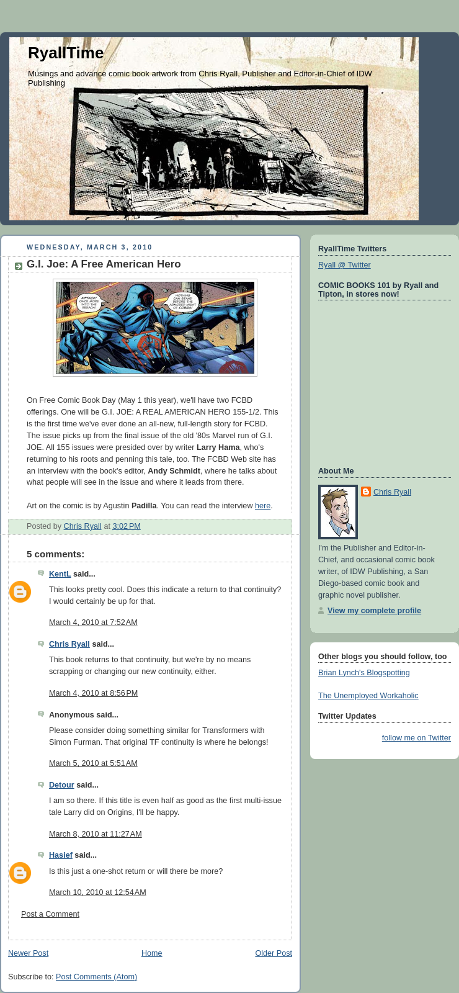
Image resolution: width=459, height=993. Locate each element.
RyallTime (66, 52)
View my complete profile (374, 610)
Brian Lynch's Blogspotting (364, 672)
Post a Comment (50, 914)
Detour (61, 785)
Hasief (61, 855)
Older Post (273, 953)
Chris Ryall (69, 644)
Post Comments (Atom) (96, 977)
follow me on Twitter (416, 738)
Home (152, 953)
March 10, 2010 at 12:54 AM (97, 892)
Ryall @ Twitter (344, 265)
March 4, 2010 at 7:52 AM (93, 622)
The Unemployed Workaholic (368, 695)
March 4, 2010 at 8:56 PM (93, 693)
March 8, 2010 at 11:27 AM (95, 834)
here (262, 505)
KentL (60, 574)
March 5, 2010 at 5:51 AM (93, 763)
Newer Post (28, 953)
